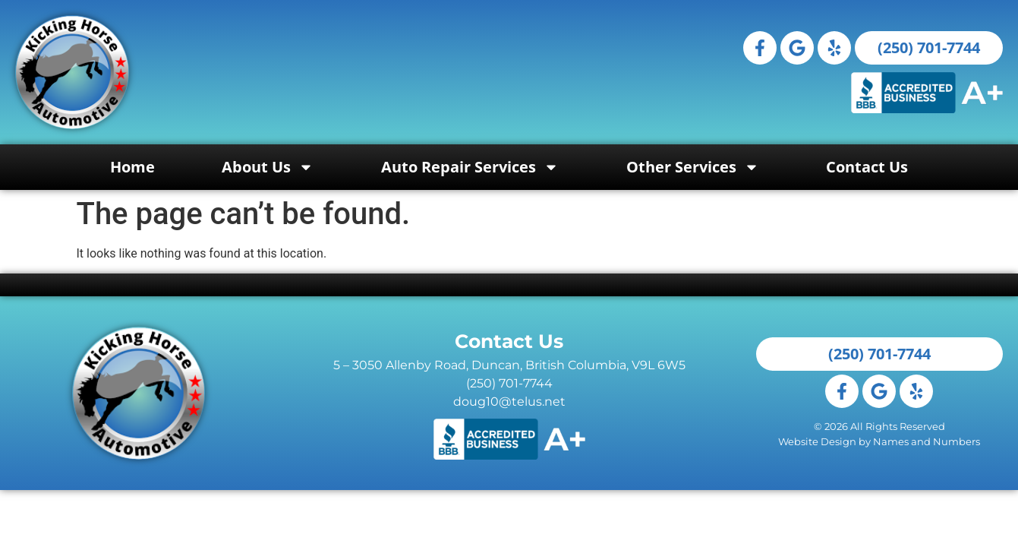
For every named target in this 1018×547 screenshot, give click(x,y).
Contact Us (867, 167)
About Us (268, 167)
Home (132, 167)
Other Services (692, 167)
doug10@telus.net (509, 401)
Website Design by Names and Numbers (879, 441)
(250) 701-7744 (509, 383)
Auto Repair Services (470, 167)
